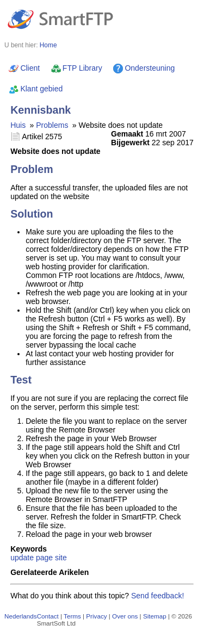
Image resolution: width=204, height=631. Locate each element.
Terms (72, 616)
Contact (48, 616)
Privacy (96, 616)
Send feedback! (157, 595)
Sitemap (154, 616)
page (44, 557)
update (22, 557)
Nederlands (20, 616)
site (61, 557)
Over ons (125, 616)
